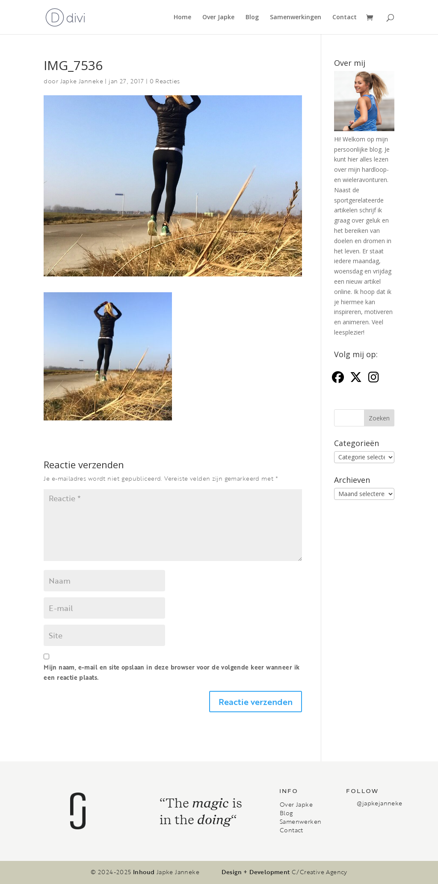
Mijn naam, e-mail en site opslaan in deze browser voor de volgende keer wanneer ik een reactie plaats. (171, 672)
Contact (344, 17)
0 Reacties (165, 80)
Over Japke (218, 17)
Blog (252, 17)
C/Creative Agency (319, 872)
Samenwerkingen (295, 17)
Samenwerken (300, 821)
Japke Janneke (81, 80)
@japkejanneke (379, 803)
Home (182, 17)
